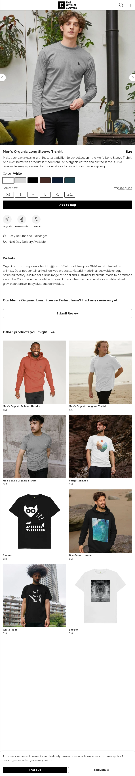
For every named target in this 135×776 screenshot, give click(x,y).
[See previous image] (3, 77)
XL (57, 194)
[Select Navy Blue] (57, 180)
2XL (70, 194)
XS (8, 194)
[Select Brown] (45, 180)
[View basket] (128, 5)
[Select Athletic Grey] (20, 180)
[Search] (121, 5)
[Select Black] (33, 180)
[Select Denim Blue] (69, 180)
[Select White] (8, 180)
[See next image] (132, 77)
